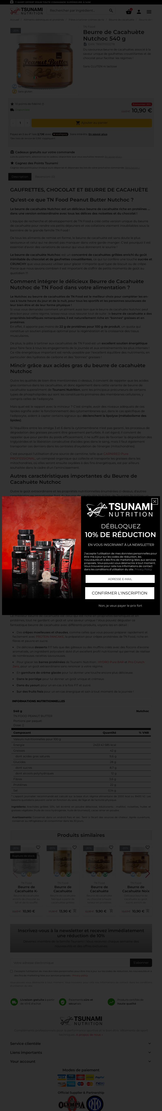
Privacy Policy (143, 569)
